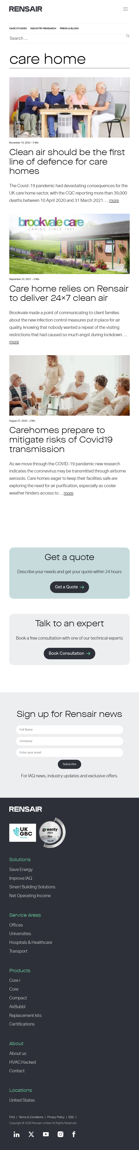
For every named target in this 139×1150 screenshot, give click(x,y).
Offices (16, 925)
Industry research (43, 28)
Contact (17, 1071)
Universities (20, 934)
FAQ (12, 1117)
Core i (14, 980)
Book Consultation (66, 653)
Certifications (22, 1024)
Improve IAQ (20, 878)
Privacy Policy (55, 1117)
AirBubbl (17, 1007)
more (114, 200)
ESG (71, 1117)
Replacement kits (25, 1016)
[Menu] (125, 9)
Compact (18, 998)
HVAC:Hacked (22, 1062)
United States (22, 1100)
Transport (18, 951)
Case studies (18, 28)
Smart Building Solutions (32, 887)
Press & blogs (69, 28)
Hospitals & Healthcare (30, 942)
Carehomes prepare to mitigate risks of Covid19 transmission (61, 440)
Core (13, 989)
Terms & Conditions (31, 1117)
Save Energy (21, 870)
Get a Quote (66, 587)
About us (17, 1053)
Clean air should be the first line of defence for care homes (67, 162)
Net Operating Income (30, 896)
